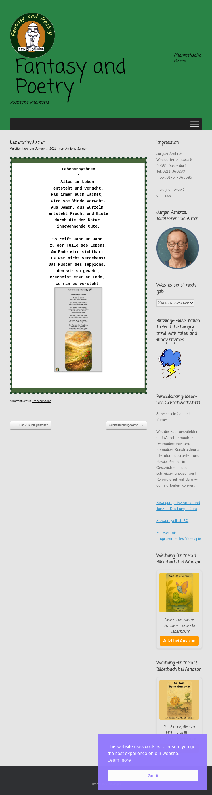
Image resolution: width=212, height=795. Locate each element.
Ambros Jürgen (76, 149)
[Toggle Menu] (194, 124)
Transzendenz (41, 401)
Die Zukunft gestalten (30, 425)
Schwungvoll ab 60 (172, 520)
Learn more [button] (119, 760)
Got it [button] (153, 775)
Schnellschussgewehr (126, 425)
